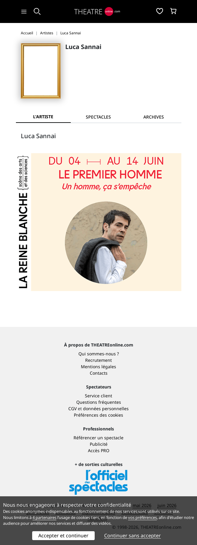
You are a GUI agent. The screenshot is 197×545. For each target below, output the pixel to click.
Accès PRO (98, 450)
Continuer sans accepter (132, 535)
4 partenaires (44, 517)
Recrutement (98, 360)
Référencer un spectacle (98, 438)
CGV (72, 408)
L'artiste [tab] (43, 116)
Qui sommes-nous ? (98, 354)
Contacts (99, 373)
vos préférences (142, 517)
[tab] (98, 117)
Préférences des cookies (98, 415)
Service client (98, 396)
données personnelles (106, 408)
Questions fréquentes (98, 402)
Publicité (99, 444)
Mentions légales (98, 366)
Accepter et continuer (63, 535)
